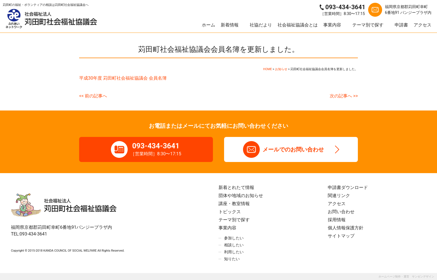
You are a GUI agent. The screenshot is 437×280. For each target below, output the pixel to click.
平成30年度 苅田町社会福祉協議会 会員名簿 (123, 78)
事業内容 (332, 25)
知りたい (232, 259)
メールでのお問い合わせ (293, 149)
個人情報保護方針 (345, 227)
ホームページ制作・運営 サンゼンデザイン (406, 276)
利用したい (234, 252)
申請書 (401, 25)
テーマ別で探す (367, 25)
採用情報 (337, 219)
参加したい (234, 238)
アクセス (422, 25)
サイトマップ (341, 236)
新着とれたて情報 (236, 187)
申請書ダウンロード (348, 187)
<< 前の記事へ (93, 96)
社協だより (261, 25)
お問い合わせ (341, 211)
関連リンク (339, 195)
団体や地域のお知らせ (241, 195)
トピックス (230, 211)
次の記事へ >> (344, 96)
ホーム (208, 25)
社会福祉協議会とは (298, 25)
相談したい (234, 245)
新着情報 (230, 25)
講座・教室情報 (234, 203)
